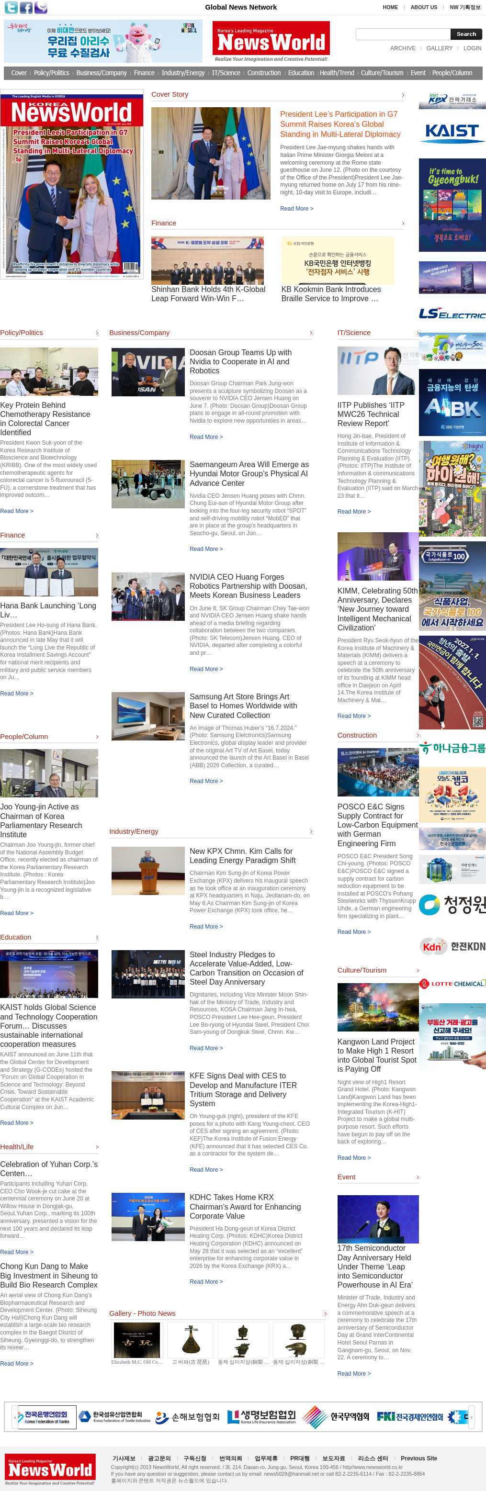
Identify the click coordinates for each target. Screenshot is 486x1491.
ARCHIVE (403, 48)
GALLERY (440, 48)
